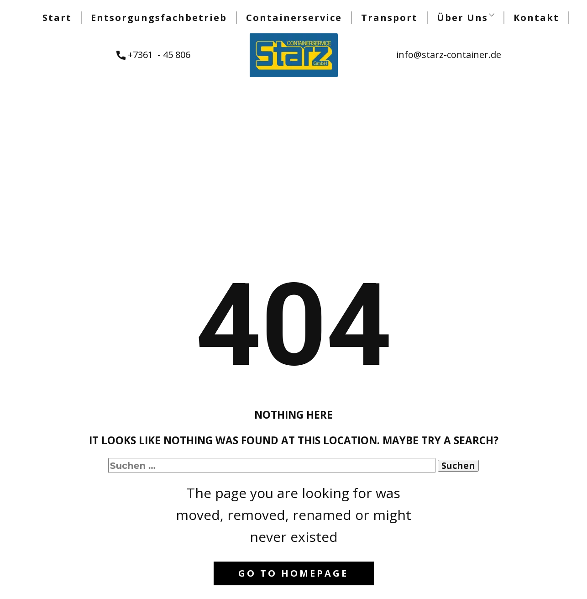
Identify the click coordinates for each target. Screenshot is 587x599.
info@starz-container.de (448, 54)
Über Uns (462, 17)
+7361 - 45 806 (153, 55)
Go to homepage (293, 573)
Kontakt (536, 17)
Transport (389, 17)
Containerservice (294, 17)
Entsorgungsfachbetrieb (159, 17)
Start (57, 17)
